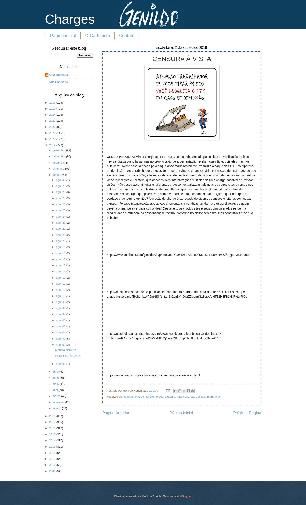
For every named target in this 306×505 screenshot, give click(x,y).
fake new (182, 396)
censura (129, 396)
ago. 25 (61, 210)
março (57, 396)
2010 (52, 465)
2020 (52, 139)
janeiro (57, 408)
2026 (52, 102)
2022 (52, 127)
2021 (52, 133)
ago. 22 (61, 228)
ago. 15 (61, 265)
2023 (52, 120)
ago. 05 (61, 326)
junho (56, 377)
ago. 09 (61, 302)
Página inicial (63, 35)
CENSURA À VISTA (67, 356)
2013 (52, 446)
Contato (127, 35)
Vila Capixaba (58, 82)
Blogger (186, 496)
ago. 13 (61, 277)
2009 (52, 471)
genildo (200, 396)
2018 (52, 416)
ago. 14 (61, 271)
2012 (52, 452)
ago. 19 (61, 247)
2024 (52, 114)
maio (56, 384)
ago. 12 (61, 283)
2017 (52, 422)
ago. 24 (61, 216)
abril (56, 390)
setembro (59, 168)
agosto (57, 174)
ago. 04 (61, 332)
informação (214, 396)
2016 (52, 428)
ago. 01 (61, 363)
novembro (59, 156)
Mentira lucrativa (65, 350)
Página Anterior (115, 413)
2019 (52, 145)
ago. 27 (61, 198)
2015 (52, 434)
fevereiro (59, 402)
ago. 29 (61, 186)
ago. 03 (61, 338)
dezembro (59, 150)
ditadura (170, 396)
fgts (192, 396)
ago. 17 (61, 259)
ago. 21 (61, 234)
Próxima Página (247, 413)
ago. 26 (61, 204)
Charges (70, 19)
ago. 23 (61, 222)
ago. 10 (61, 296)
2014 (52, 440)
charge (139, 396)
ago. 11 (61, 289)
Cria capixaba (58, 74)
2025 (52, 108)
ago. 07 (61, 314)
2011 (52, 458)
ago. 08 (61, 308)
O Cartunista (97, 35)
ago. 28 (61, 192)
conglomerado (154, 396)
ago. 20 (61, 241)
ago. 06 (61, 320)
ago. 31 (61, 180)
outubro (58, 162)
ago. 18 (61, 253)
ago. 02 (61, 344)
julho (56, 371)
